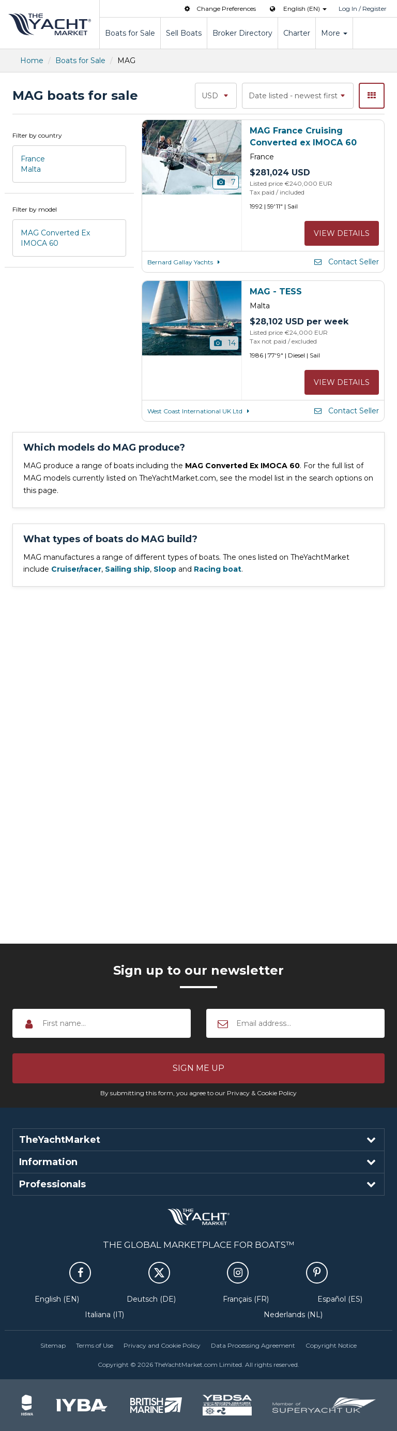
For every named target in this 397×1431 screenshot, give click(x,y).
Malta (31, 169)
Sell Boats (184, 33)
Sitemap (53, 1345)
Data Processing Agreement (253, 1345)
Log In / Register (363, 8)
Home (31, 60)
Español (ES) (339, 1299)
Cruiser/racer (76, 569)
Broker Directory (242, 33)
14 (224, 343)
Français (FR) (246, 1299)
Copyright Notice (331, 1345)
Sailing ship (127, 569)
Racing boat (217, 569)
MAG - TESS (276, 291)
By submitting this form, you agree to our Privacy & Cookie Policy (198, 1093)
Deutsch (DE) (151, 1299)
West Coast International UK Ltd (200, 411)
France (33, 158)
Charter (296, 33)
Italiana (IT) (104, 1314)
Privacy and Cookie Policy (162, 1345)
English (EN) (57, 1299)
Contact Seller (346, 261)
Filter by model (34, 209)
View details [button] (342, 233)
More (334, 33)
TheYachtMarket (49, 24)
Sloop (165, 569)
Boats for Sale (130, 33)
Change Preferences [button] (219, 8)
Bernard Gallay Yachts (185, 262)
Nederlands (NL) (293, 1314)
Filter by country (37, 135)
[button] (198, 1068)
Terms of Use (94, 1345)
